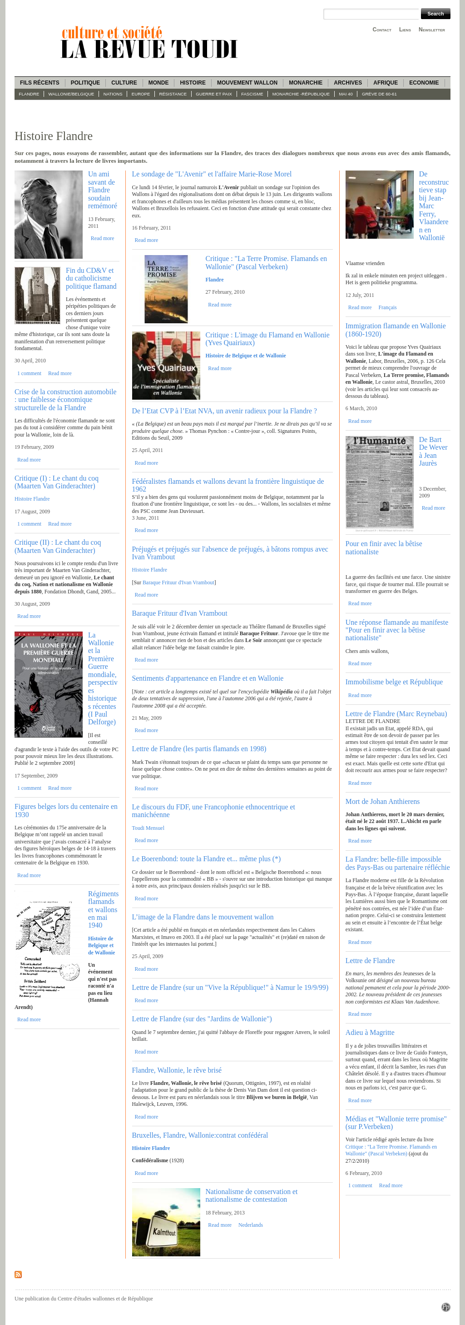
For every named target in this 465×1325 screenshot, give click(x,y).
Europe (141, 93)
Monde (158, 83)
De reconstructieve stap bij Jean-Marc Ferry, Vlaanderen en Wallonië (434, 205)
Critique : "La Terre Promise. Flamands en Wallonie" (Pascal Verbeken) (266, 262)
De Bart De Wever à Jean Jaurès (433, 451)
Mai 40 (345, 93)
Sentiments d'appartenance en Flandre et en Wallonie (208, 678)
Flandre (29, 93)
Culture (124, 83)
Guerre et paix (214, 93)
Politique (85, 83)
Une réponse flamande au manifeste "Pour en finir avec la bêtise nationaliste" (397, 630)
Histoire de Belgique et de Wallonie (245, 355)
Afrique (385, 83)
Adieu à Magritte (370, 1032)
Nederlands (250, 1225)
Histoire (192, 83)
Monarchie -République (301, 93)
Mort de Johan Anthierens (383, 801)
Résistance (173, 93)
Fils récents (39, 83)
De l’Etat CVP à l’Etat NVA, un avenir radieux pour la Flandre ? (224, 411)
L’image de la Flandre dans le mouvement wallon (203, 917)
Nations (113, 93)
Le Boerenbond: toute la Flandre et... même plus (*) (206, 859)
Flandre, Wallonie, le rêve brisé (177, 1070)
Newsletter (432, 29)
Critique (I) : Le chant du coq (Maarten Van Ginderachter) (57, 482)
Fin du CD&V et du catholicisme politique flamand (91, 278)
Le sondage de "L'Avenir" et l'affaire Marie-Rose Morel (212, 174)
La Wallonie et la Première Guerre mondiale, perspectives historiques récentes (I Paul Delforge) (103, 678)
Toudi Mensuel (148, 828)
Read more (102, 238)
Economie (424, 83)
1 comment (29, 373)
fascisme (252, 93)
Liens (405, 29)
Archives (348, 83)
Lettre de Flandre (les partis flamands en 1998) (199, 749)
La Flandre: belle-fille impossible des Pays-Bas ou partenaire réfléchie (398, 863)
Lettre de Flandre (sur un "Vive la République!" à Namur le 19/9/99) (230, 987)
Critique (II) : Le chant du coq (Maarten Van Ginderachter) (58, 546)
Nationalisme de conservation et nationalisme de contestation (251, 1195)
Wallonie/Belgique (71, 93)
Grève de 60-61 (379, 93)
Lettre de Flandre (370, 960)
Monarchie (305, 83)
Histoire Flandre (32, 499)
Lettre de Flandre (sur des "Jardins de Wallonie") (202, 1019)
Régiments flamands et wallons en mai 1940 (103, 909)
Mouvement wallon (247, 83)
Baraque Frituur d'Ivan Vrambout (178, 582)
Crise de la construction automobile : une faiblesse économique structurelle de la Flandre (66, 400)
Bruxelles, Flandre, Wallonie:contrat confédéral (200, 1135)
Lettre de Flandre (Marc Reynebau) (396, 714)
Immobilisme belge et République (394, 682)
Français (387, 307)
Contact (382, 29)
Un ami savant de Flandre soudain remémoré (102, 190)
